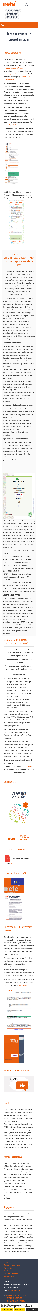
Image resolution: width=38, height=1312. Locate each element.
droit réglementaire (11, 74)
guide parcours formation (16, 68)
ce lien (28, 766)
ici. (11, 863)
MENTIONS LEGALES (14, 1298)
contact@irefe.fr (10, 125)
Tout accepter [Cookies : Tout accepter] (7, 1309)
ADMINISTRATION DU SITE (16, 1295)
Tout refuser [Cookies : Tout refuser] (19, 1309)
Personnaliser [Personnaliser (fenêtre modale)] (32, 1309)
